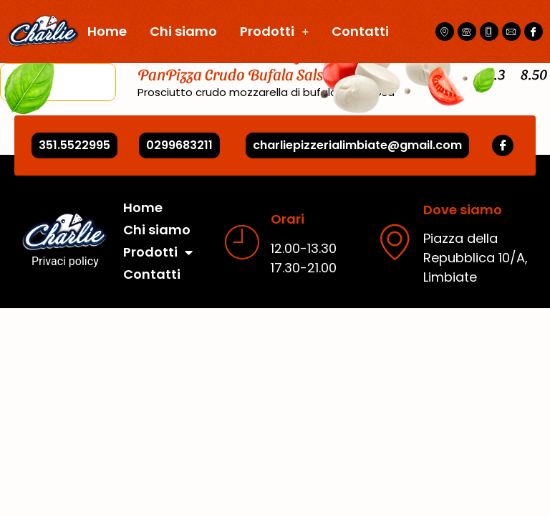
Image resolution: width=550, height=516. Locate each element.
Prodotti (274, 32)
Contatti (360, 31)
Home (107, 31)
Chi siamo (183, 31)
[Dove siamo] (394, 241)
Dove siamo (462, 210)
